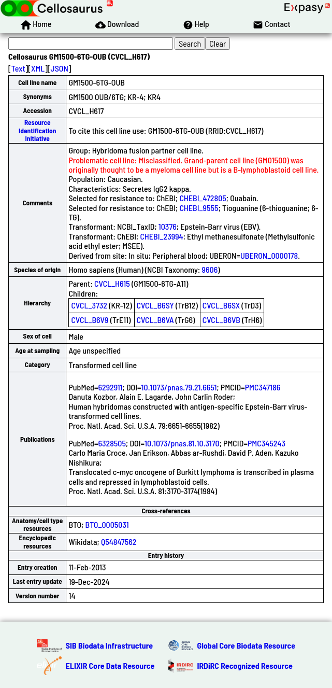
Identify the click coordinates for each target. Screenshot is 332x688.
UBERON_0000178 (269, 255)
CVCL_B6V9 (89, 320)
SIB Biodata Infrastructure (109, 645)
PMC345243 (266, 443)
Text (18, 68)
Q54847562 (119, 541)
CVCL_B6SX (221, 305)
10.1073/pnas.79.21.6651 (179, 387)
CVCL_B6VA (155, 320)
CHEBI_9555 (198, 208)
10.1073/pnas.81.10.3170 (182, 443)
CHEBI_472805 (202, 198)
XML (38, 68)
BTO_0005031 (107, 524)
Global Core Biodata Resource (246, 645)
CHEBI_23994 (161, 236)
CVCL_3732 (89, 305)
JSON (59, 68)
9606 (210, 269)
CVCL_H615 (112, 283)
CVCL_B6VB (221, 320)
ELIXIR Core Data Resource (110, 665)
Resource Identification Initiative (37, 130)
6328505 (112, 443)
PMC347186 (263, 387)
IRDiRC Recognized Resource (245, 665)
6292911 (110, 387)
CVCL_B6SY (155, 305)
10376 (167, 226)
